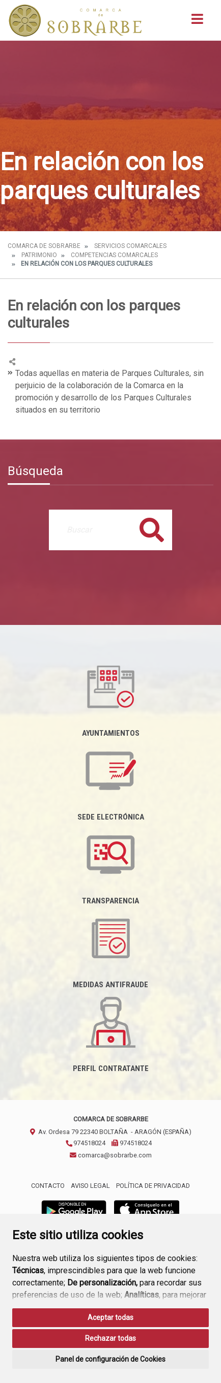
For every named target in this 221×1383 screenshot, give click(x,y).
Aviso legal (90, 1185)
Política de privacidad (153, 1185)
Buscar (152, 530)
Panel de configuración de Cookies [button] (110, 1359)
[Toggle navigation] (197, 22)
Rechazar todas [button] (110, 1338)
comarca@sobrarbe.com (111, 1155)
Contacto (48, 1185)
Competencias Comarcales (114, 255)
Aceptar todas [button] (110, 1317)
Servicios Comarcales (130, 245)
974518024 (85, 1143)
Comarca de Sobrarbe (44, 245)
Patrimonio (39, 255)
